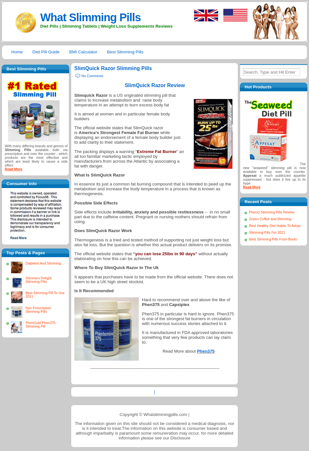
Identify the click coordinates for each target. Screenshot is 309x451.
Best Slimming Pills (125, 52)
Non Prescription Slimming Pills (38, 309)
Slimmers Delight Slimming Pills (38, 280)
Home (17, 52)
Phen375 (206, 351)
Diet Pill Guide (46, 52)
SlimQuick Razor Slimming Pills (113, 68)
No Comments (92, 76)
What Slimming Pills (90, 17)
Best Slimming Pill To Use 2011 (44, 294)
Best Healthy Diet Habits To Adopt (275, 226)
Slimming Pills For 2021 (267, 232)
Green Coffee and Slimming (270, 219)
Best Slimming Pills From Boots (273, 239)
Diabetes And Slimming (43, 263)
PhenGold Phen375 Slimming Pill (40, 324)
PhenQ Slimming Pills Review (271, 212)
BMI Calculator (83, 52)
